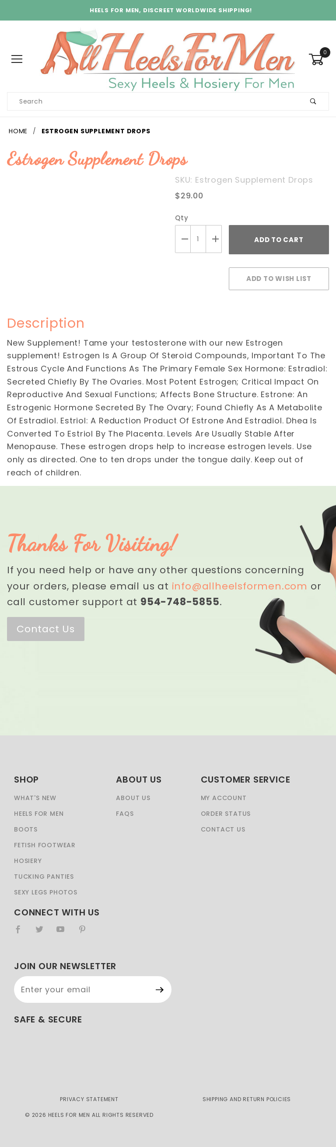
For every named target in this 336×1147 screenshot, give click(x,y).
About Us (133, 798)
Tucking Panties (44, 876)
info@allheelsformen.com (240, 586)
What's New (35, 798)
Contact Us (46, 629)
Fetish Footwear (45, 845)
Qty (181, 217)
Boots (26, 829)
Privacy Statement (89, 1099)
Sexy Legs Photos (45, 892)
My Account (224, 798)
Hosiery (28, 860)
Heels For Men (38, 813)
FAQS (124, 813)
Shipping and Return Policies (247, 1099)
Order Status (226, 813)
